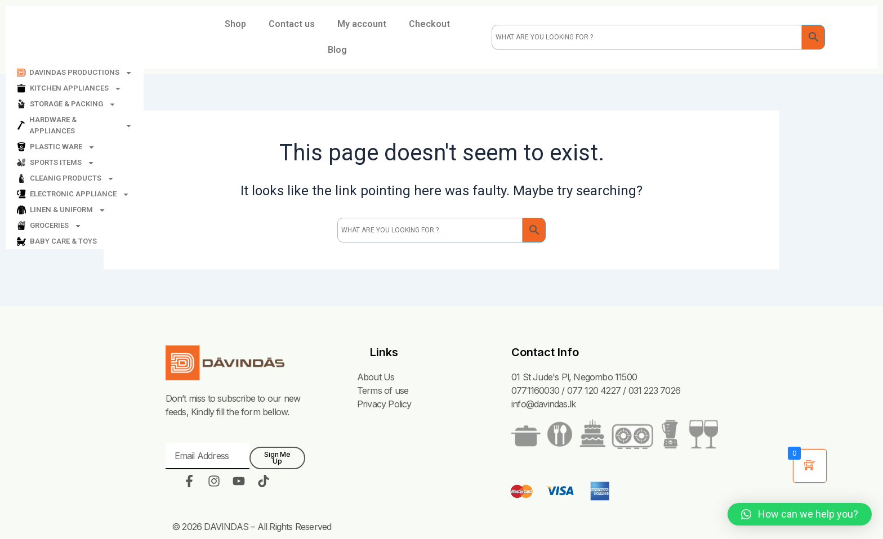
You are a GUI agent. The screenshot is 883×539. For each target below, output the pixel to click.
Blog (337, 49)
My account (361, 24)
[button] (800, 514)
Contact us (292, 24)
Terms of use (382, 390)
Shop (235, 24)
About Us (376, 377)
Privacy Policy (384, 404)
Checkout (429, 24)
